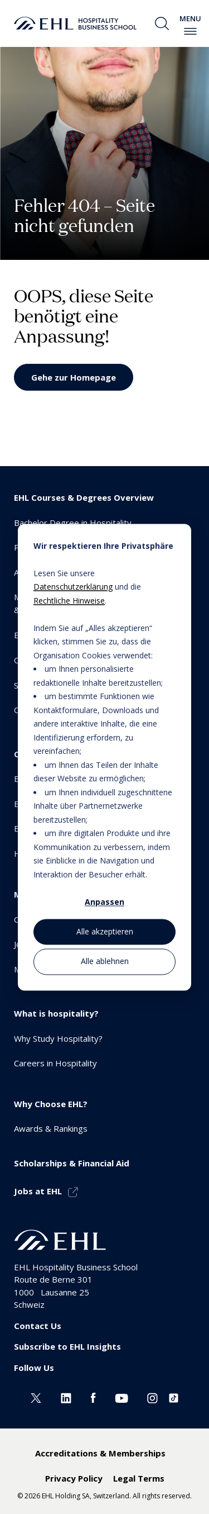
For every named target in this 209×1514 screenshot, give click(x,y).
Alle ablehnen (105, 961)
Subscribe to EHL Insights (67, 1346)
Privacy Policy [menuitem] (74, 1478)
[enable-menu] (190, 31)
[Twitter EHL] (36, 1396)
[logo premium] (75, 23)
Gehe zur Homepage (73, 377)
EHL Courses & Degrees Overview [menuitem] (84, 497)
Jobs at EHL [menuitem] (38, 1191)
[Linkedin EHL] (66, 1396)
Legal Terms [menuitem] (138, 1478)
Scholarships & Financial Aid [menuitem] (71, 1163)
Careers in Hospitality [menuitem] (55, 1063)
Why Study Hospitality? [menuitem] (58, 1038)
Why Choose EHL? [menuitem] (51, 1103)
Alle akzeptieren (104, 932)
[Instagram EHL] (152, 1396)
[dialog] (104, 757)
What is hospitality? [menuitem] (56, 1013)
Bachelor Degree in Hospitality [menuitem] (73, 522)
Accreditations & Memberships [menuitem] (100, 1453)
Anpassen (104, 901)
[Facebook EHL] (93, 1396)
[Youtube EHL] (121, 1396)
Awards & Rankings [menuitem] (51, 1128)
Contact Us (37, 1325)
